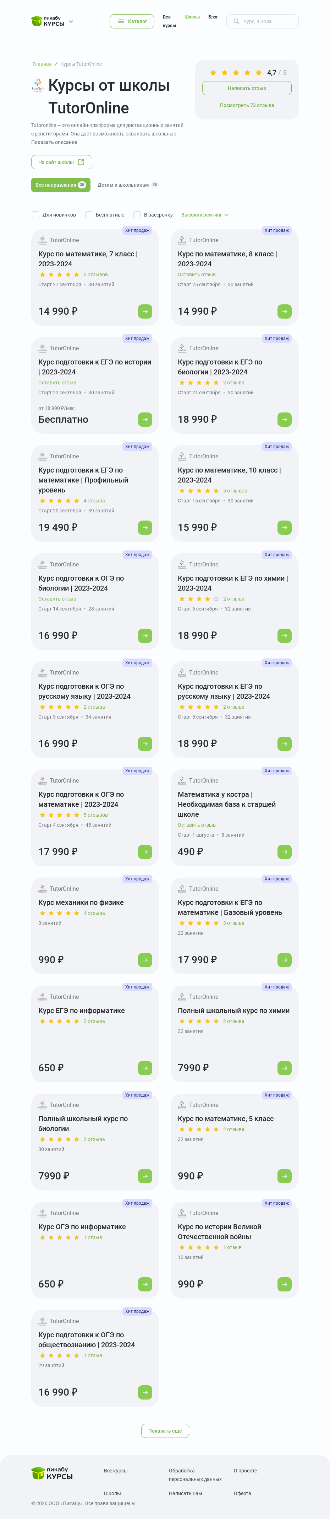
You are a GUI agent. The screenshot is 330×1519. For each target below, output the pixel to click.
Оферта (242, 1493)
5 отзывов (96, 274)
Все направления (60, 184)
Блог (213, 17)
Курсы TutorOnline (81, 64)
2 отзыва (233, 382)
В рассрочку (158, 215)
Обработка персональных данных (195, 1475)
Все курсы (169, 21)
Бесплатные (110, 215)
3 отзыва (233, 923)
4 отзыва (94, 500)
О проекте (245, 1470)
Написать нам (185, 1493)
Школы (192, 17)
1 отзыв (93, 1237)
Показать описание (54, 142)
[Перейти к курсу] (145, 311)
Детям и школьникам (128, 184)
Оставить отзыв (197, 274)
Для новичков (59, 215)
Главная (42, 64)
